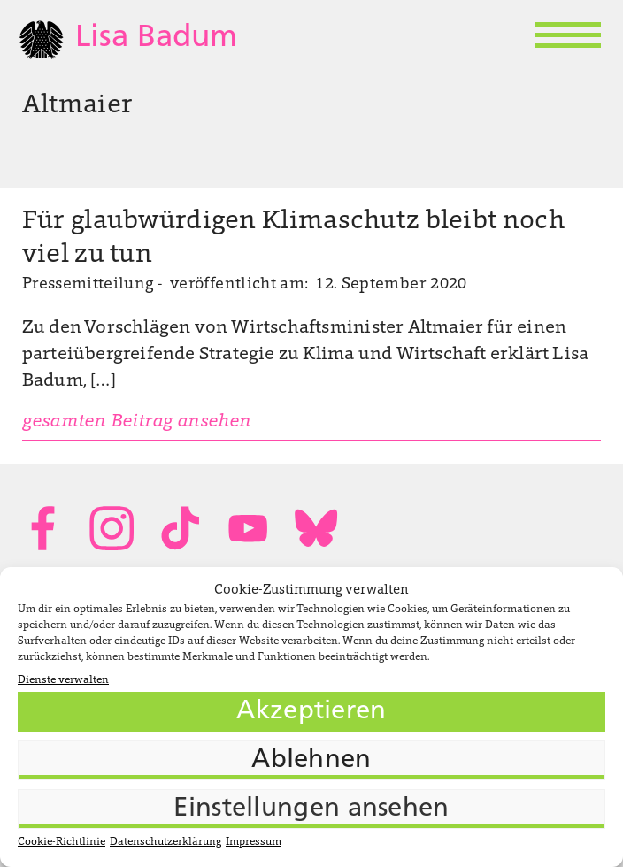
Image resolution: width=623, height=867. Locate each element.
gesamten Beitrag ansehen (136, 422)
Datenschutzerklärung (165, 842)
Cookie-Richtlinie (61, 842)
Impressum (253, 842)
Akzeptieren (311, 712)
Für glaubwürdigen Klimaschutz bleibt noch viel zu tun (293, 239)
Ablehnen (311, 760)
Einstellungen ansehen (311, 809)
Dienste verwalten (63, 680)
